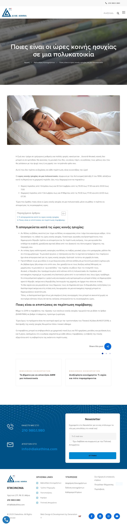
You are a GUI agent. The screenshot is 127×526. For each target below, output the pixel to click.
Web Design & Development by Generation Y (60, 516)
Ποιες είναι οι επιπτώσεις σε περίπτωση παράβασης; (42, 220)
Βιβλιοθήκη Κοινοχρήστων (44, 62)
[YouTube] (117, 516)
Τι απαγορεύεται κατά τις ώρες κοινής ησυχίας (39, 217)
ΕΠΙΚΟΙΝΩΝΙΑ (15, 488)
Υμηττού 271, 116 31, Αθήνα (18, 495)
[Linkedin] (100, 516)
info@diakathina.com (39, 449)
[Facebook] (92, 516)
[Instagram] (108, 516)
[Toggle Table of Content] (62, 213)
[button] (102, 353)
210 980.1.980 (33, 430)
